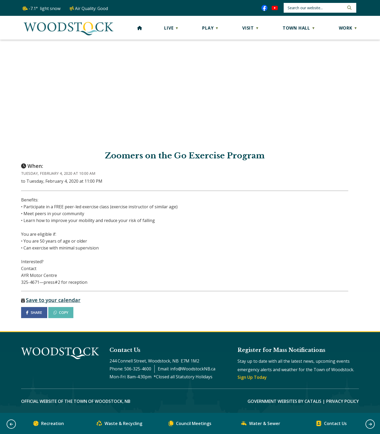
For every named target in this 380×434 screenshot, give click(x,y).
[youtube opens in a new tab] (275, 8)
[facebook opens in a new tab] (264, 8)
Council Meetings (190, 425)
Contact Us (331, 425)
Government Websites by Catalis (284, 401)
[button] (349, 7)
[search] (315, 8)
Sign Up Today (252, 377)
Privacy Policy (342, 401)
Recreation (48, 425)
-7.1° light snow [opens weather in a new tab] (44, 8)
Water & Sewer (260, 425)
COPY (61, 312)
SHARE (34, 312)
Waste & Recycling (119, 425)
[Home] (139, 28)
